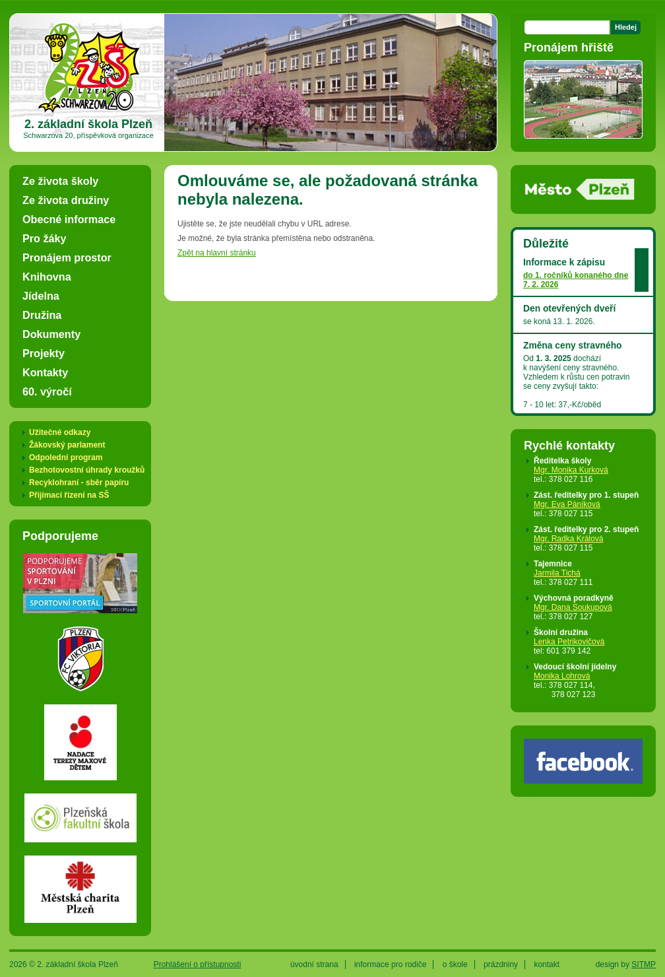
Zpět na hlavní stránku (216, 252)
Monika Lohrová (562, 676)
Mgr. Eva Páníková (567, 504)
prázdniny (501, 964)
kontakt (546, 964)
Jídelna (40, 296)
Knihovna (46, 277)
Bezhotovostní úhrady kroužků (86, 470)
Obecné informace (68, 219)
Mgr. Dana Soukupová (573, 607)
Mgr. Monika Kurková (571, 470)
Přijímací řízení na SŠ (69, 495)
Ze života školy (60, 181)
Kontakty (45, 372)
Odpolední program (65, 457)
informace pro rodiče (390, 964)
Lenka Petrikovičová (569, 641)
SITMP (643, 964)
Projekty (43, 353)
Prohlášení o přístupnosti (197, 964)
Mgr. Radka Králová (568, 538)
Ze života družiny (65, 200)
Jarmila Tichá (557, 573)
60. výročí (47, 391)
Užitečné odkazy (59, 432)
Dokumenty (51, 334)
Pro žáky (44, 238)
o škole (455, 964)
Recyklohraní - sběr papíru (79, 482)
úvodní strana (314, 964)
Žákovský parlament (67, 445)
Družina (41, 315)
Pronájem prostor (66, 257)
